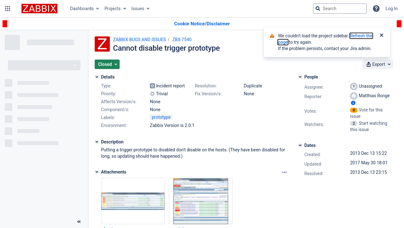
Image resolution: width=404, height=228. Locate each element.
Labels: (108, 117)
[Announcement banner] (202, 24)
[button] (7, 8)
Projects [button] (112, 8)
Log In (392, 8)
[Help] (376, 8)
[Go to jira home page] (39, 8)
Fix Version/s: (208, 93)
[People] (300, 77)
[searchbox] (340, 8)
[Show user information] (353, 102)
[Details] (97, 77)
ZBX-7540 (182, 39)
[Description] (97, 142)
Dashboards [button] (82, 8)
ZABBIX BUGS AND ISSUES (139, 39)
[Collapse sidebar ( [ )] (79, 221)
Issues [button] (137, 8)
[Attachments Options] (284, 172)
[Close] (381, 36)
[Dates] (300, 145)
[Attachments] (97, 172)
